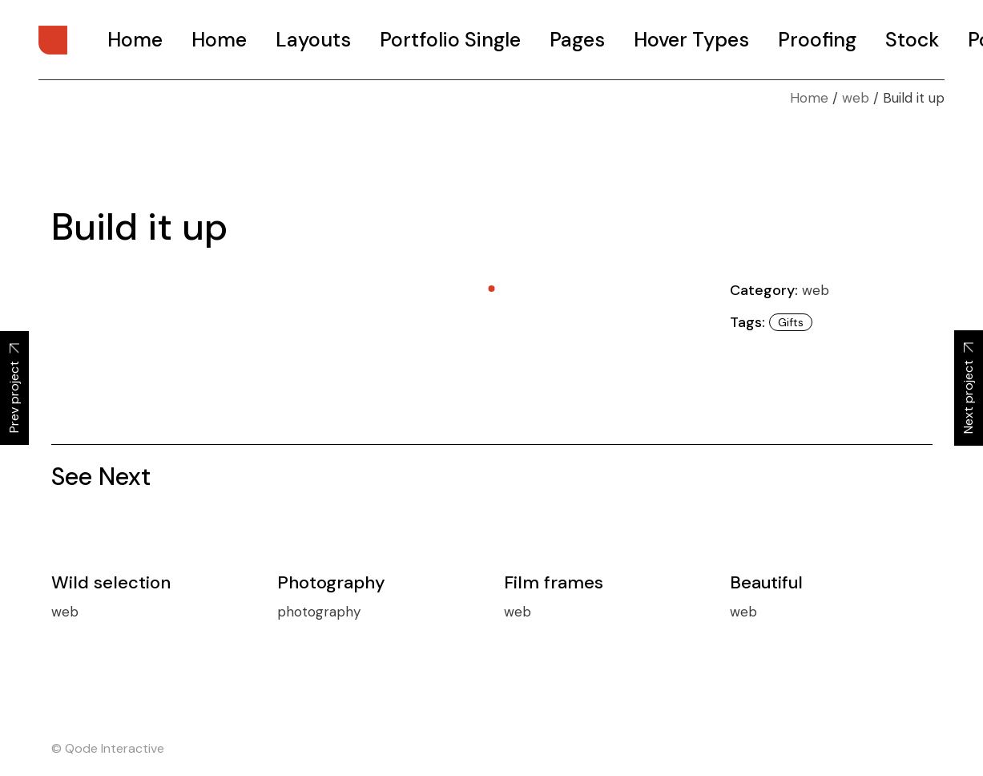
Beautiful (766, 582)
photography (319, 611)
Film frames (553, 582)
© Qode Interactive (107, 748)
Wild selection (111, 582)
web (815, 290)
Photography (331, 582)
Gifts (791, 322)
